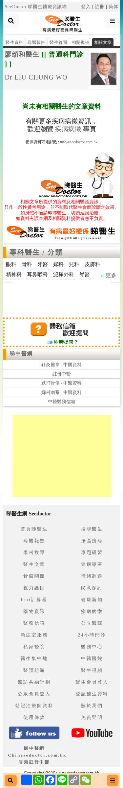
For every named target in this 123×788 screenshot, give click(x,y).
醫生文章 (34, 564)
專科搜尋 (34, 552)
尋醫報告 (36, 42)
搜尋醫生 (92, 529)
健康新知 (92, 599)
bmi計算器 (34, 599)
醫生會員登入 (92, 682)
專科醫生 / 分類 (36, 252)
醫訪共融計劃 (34, 682)
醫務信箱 (34, 623)
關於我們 (92, 705)
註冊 (100, 6)
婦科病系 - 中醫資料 (61, 392)
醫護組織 (34, 670)
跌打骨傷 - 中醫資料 (61, 383)
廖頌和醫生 (22, 54)
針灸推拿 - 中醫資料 (61, 364)
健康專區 (92, 564)
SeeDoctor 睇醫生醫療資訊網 (36, 6)
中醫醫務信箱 (61, 401)
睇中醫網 (21, 353)
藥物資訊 (34, 611)
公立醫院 (92, 623)
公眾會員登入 (34, 693)
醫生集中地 (34, 658)
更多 (108, 275)
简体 (113, 6)
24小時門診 (92, 635)
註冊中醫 (61, 373)
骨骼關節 (34, 576)
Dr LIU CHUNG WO (36, 77)
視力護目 (34, 587)
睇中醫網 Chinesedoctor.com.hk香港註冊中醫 (37, 755)
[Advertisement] (61, 298)
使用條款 (34, 717)
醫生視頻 (92, 670)
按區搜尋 (92, 540)
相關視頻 (80, 42)
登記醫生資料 (92, 693)
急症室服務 (34, 635)
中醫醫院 (92, 658)
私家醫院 (34, 646)
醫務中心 (92, 646)
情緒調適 (92, 576)
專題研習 (92, 552)
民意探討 (92, 587)
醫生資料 (14, 42)
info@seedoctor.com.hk (78, 142)
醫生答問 (58, 42)
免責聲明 (92, 717)
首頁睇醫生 (34, 529)
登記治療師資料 (34, 705)
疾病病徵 (68, 129)
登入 (86, 6)
